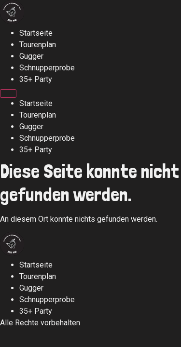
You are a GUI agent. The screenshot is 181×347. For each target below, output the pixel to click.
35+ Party (35, 79)
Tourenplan (37, 44)
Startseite (36, 33)
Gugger (31, 56)
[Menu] (8, 93)
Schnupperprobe (47, 67)
